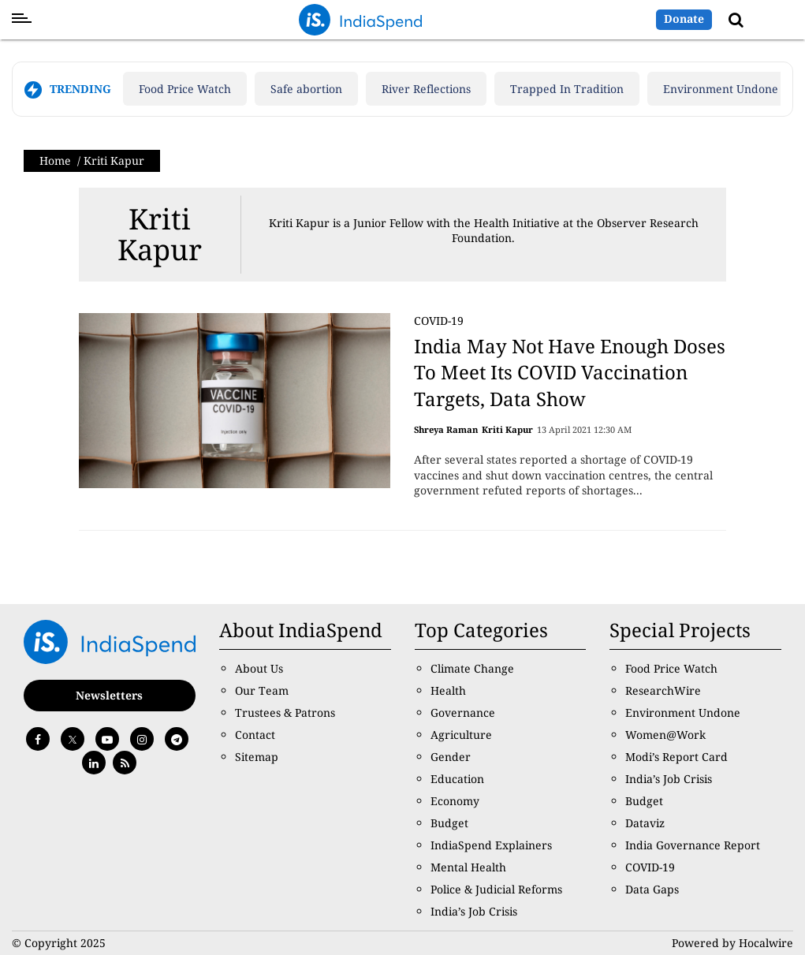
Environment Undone (720, 88)
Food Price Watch (185, 88)
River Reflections (426, 88)
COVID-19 (439, 320)
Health (448, 690)
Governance (462, 712)
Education (457, 778)
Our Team (262, 690)
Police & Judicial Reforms (496, 889)
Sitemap (256, 756)
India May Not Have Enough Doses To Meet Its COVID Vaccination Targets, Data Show (569, 372)
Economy (454, 800)
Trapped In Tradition (567, 88)
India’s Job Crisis (473, 911)
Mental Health (468, 867)
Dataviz (645, 822)
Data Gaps (652, 889)
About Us (259, 668)
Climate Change (472, 668)
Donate (684, 18)
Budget (449, 822)
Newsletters (109, 695)
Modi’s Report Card (676, 756)
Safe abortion (306, 88)
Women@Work (665, 734)
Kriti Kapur (159, 235)
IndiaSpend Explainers (491, 844)
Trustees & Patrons (285, 712)
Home (55, 160)
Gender (450, 756)
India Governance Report (692, 844)
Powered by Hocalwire (732, 942)
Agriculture (461, 734)
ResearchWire (663, 690)
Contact (255, 734)
